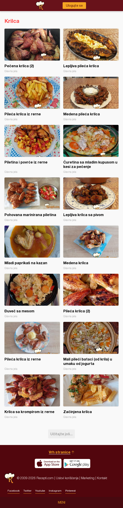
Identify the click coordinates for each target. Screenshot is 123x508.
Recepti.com (9, 478)
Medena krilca (91, 248)
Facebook (14, 490)
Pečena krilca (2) (32, 51)
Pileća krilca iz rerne (32, 99)
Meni (61, 502)
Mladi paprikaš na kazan (32, 248)
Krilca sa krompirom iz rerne (32, 396)
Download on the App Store (48, 463)
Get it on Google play (77, 463)
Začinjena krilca (91, 396)
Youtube (40, 490)
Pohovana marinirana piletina (32, 199)
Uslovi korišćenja (67, 478)
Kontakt (102, 478)
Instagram (55, 490)
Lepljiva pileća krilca (91, 51)
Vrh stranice (59, 452)
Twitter (27, 490)
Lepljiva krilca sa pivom (91, 199)
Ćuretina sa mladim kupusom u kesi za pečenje (91, 149)
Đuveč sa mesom (32, 296)
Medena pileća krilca (91, 99)
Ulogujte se (74, 5)
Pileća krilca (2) (91, 296)
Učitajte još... (61, 434)
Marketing (87, 478)
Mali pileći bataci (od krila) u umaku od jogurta (91, 346)
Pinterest (70, 490)
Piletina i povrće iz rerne (32, 149)
